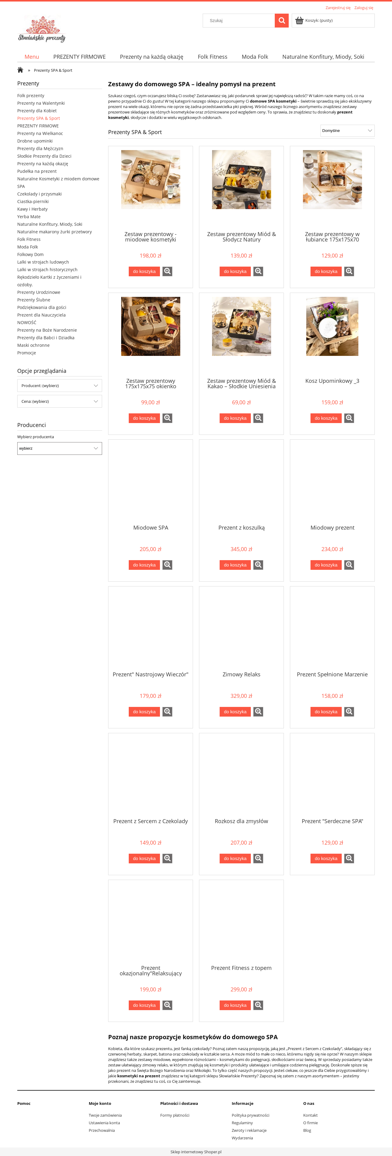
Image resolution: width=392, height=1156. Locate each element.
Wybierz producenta (35, 437)
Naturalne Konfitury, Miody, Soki (49, 224)
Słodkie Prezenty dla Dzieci (44, 156)
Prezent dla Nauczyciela (41, 315)
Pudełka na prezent (37, 171)
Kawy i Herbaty (32, 209)
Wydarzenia (242, 1138)
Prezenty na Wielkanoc (40, 133)
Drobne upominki (35, 141)
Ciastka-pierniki (33, 201)
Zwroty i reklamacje (249, 1130)
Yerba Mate (29, 216)
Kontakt (310, 1115)
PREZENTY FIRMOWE (38, 126)
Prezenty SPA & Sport (38, 118)
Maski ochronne (33, 345)
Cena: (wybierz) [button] (35, 401)
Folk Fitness (29, 239)
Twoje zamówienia (105, 1115)
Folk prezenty (30, 95)
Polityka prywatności (250, 1115)
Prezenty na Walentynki (41, 103)
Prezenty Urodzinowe (38, 292)
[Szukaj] (282, 21)
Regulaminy (242, 1122)
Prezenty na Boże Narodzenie (47, 330)
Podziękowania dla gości (41, 307)
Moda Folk (27, 247)
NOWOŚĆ (26, 322)
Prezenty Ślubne (33, 300)
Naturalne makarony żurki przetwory (54, 232)
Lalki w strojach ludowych (43, 262)
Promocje (26, 353)
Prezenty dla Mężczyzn (40, 148)
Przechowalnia (102, 1130)
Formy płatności (174, 1115)
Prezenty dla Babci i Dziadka (46, 337)
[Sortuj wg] (348, 131)
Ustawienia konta (104, 1122)
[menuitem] (31, 56)
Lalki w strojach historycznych (47, 269)
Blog (307, 1130)
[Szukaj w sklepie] (240, 20)
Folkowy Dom (30, 254)
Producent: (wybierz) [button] (40, 385)
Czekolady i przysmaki (39, 194)
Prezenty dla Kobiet (37, 110)
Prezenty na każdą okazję (42, 163)
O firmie (310, 1122)
